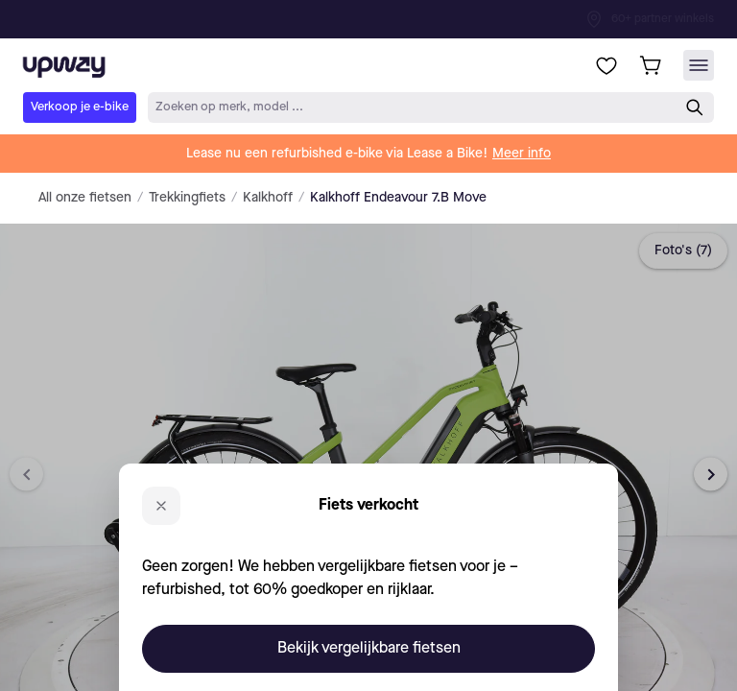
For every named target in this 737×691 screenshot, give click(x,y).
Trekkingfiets (187, 197)
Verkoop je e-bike (80, 107)
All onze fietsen (84, 197)
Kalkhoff (268, 197)
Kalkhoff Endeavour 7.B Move (398, 197)
